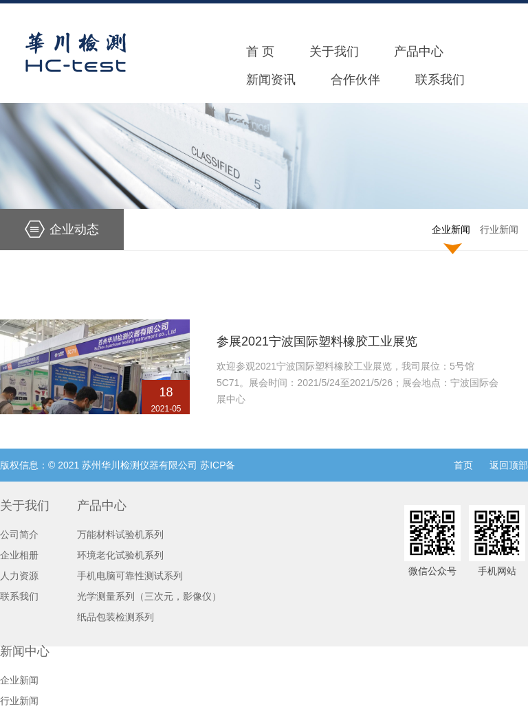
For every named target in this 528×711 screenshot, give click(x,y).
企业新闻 (451, 229)
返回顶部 (509, 465)
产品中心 (418, 51)
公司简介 (19, 534)
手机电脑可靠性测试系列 (130, 575)
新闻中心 (25, 651)
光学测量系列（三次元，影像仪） (149, 596)
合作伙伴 (355, 80)
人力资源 (19, 575)
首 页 (260, 51)
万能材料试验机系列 (120, 534)
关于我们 (334, 51)
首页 (463, 465)
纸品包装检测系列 (115, 616)
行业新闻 (499, 229)
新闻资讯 (271, 80)
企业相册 (19, 555)
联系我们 (440, 80)
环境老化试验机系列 (120, 555)
